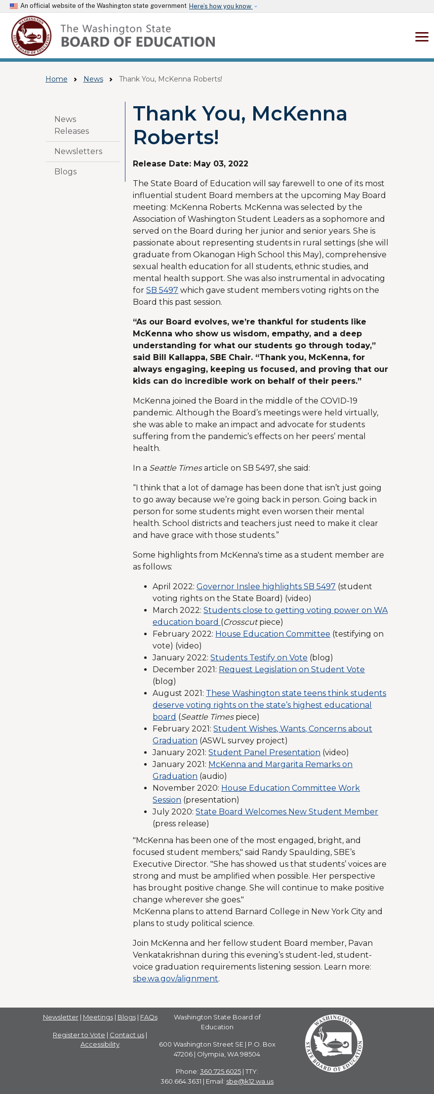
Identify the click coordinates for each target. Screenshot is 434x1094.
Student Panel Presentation (264, 752)
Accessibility (99, 1044)
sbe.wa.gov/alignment (175, 978)
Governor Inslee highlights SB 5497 (266, 586)
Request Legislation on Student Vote (292, 669)
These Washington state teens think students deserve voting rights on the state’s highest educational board (269, 705)
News (93, 79)
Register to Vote (79, 1035)
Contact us (127, 1035)
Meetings (98, 1017)
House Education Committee (272, 634)
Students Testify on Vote (259, 657)
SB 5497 (162, 290)
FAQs (149, 1017)
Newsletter (61, 1017)
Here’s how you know (221, 6)
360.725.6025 (220, 1071)
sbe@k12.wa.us (250, 1081)
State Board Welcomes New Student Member (287, 811)
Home (56, 79)
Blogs (65, 171)
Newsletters (78, 151)
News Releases (71, 125)
